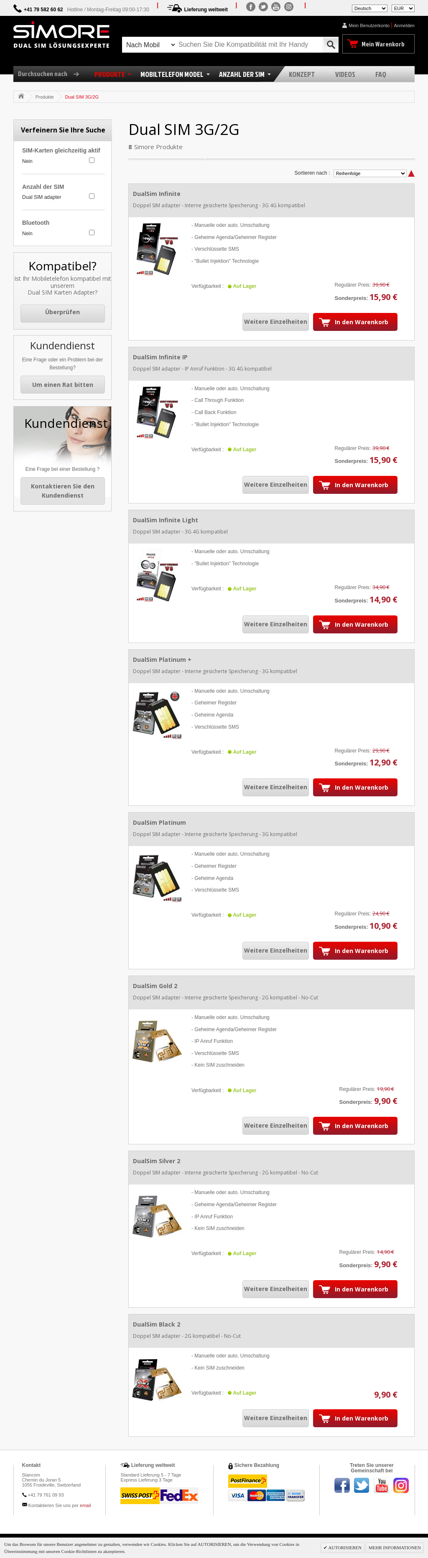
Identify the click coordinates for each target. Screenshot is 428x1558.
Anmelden (404, 25)
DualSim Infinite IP (160, 357)
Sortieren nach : (312, 173)
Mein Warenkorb (383, 43)
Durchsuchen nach (51, 73)
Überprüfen (62, 312)
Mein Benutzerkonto (369, 25)
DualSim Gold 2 (155, 986)
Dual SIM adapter (41, 197)
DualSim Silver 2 (156, 1161)
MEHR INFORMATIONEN (395, 1547)
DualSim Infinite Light (165, 520)
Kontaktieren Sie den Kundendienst (62, 490)
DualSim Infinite (157, 194)
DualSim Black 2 (156, 1324)
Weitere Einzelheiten (275, 321)
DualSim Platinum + (162, 659)
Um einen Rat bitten (62, 385)
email (85, 1505)
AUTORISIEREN (344, 1547)
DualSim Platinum (159, 822)
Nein (27, 161)
